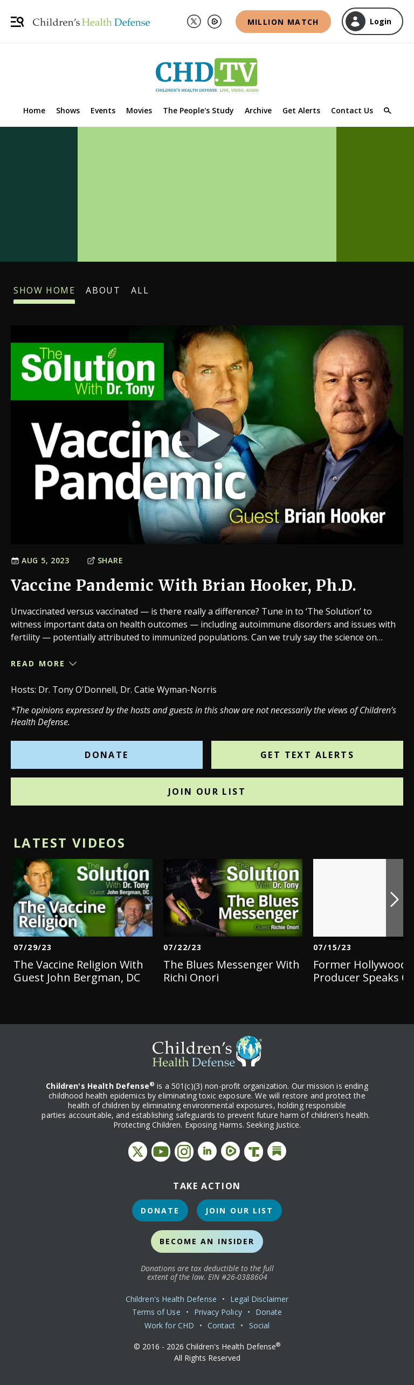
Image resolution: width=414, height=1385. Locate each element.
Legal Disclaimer (259, 1299)
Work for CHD (169, 1325)
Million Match (283, 22)
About (103, 294)
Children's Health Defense (171, 1299)
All (140, 294)
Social (259, 1325)
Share (105, 560)
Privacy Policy (218, 1312)
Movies (139, 110)
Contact (222, 1325)
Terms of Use (156, 1312)
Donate (106, 755)
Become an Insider (207, 1241)
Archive (258, 110)
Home (34, 110)
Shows (68, 110)
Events (103, 110)
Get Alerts (301, 110)
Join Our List (207, 791)
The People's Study (198, 110)
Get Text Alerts (307, 755)
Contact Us (352, 110)
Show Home (44, 294)
